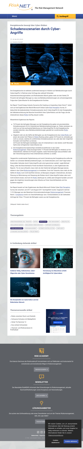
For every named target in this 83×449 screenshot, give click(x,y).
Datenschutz (34, 438)
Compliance (60, 231)
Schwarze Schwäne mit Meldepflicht (23, 322)
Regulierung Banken (17, 228)
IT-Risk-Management (17, 231)
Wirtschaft (43, 224)
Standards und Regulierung (19, 234)
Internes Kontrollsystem (46, 231)
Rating (35, 224)
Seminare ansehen (40, 372)
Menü (14, 16)
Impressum (43, 438)
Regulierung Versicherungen (34, 228)
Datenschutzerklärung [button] (55, 435)
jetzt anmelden (41, 398)
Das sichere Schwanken (18, 328)
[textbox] (65, 16)
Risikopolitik (65, 224)
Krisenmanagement (31, 231)
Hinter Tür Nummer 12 (18, 325)
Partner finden (41, 424)
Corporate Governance (52, 228)
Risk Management (54, 224)
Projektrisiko (34, 234)
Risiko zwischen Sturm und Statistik (22, 319)
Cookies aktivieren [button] (71, 441)
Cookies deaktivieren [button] (55, 441)
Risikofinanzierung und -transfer (21, 224)
